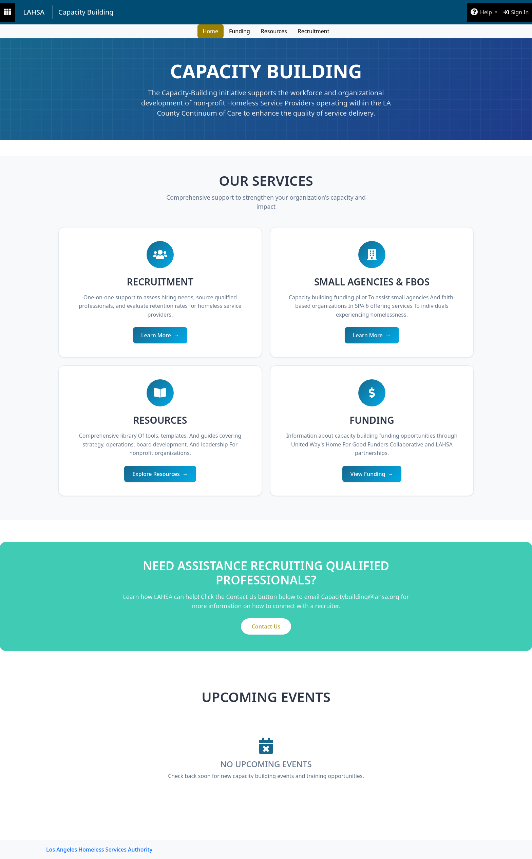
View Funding (367, 474)
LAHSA (33, 12)
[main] (266, 448)
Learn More (156, 335)
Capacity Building (86, 12)
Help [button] (481, 12)
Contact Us (266, 626)
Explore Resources (156, 474)
